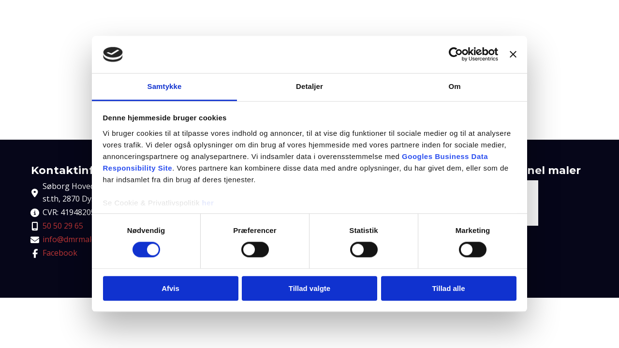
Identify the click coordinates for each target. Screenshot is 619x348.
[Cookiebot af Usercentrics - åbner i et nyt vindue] (455, 54)
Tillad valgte (309, 288)
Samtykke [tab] (164, 86)
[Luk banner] (513, 54)
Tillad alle (448, 288)
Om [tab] (454, 86)
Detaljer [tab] (309, 86)
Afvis (170, 288)
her (208, 203)
